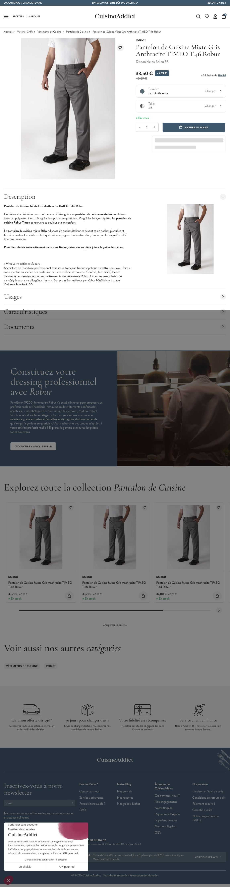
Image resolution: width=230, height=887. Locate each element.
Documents (115, 327)
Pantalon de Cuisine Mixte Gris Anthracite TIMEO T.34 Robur (188, 584)
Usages (115, 296)
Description (115, 196)
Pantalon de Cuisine (77, 32)
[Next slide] (219, 610)
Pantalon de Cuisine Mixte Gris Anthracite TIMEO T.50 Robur (114, 584)
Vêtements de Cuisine (49, 32)
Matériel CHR (25, 32)
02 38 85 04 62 (95, 840)
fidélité (222, 75)
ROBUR (51, 666)
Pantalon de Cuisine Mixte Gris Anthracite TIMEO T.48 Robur (40, 584)
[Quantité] (147, 127)
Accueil (8, 32)
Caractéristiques (115, 312)
